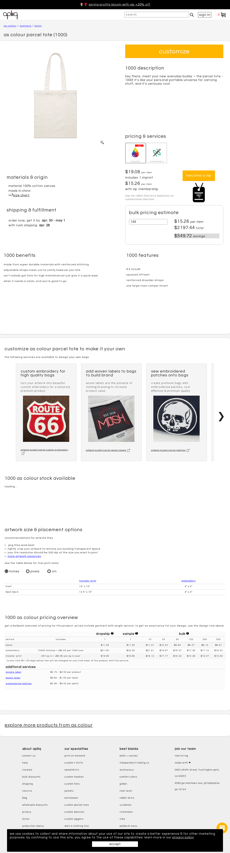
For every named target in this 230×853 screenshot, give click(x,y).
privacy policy (183, 837)
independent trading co (134, 763)
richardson (126, 812)
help (25, 763)
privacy (26, 812)
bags (38, 25)
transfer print (87, 581)
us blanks (126, 805)
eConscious (127, 770)
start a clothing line (76, 826)
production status (33, 826)
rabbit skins (127, 798)
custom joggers (73, 819)
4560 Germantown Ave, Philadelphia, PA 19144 (197, 786)
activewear (71, 798)
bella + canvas (129, 756)
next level (126, 791)
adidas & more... (129, 826)
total (199, 228)
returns (27, 791)
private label (13, 672)
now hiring (181, 756)
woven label (13, 678)
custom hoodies (74, 777)
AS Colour (10, 25)
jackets (69, 791)
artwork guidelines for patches (170, 450)
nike (122, 819)
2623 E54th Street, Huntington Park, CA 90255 (197, 773)
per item (196, 222)
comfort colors (128, 777)
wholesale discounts (35, 805)
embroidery (188, 581)
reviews (27, 770)
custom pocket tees (76, 805)
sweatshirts (71, 770)
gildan (123, 784)
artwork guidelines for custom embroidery (44, 452)
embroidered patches (19, 684)
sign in (204, 15)
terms (25, 819)
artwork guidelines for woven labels (108, 450)
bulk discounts (31, 777)
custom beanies (74, 812)
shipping (27, 784)
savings (199, 236)
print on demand (74, 756)
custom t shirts (73, 763)
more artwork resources (24, 556)
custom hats (72, 784)
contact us (28, 756)
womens (25, 25)
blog (24, 798)
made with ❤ (183, 763)
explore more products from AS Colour (49, 725)
